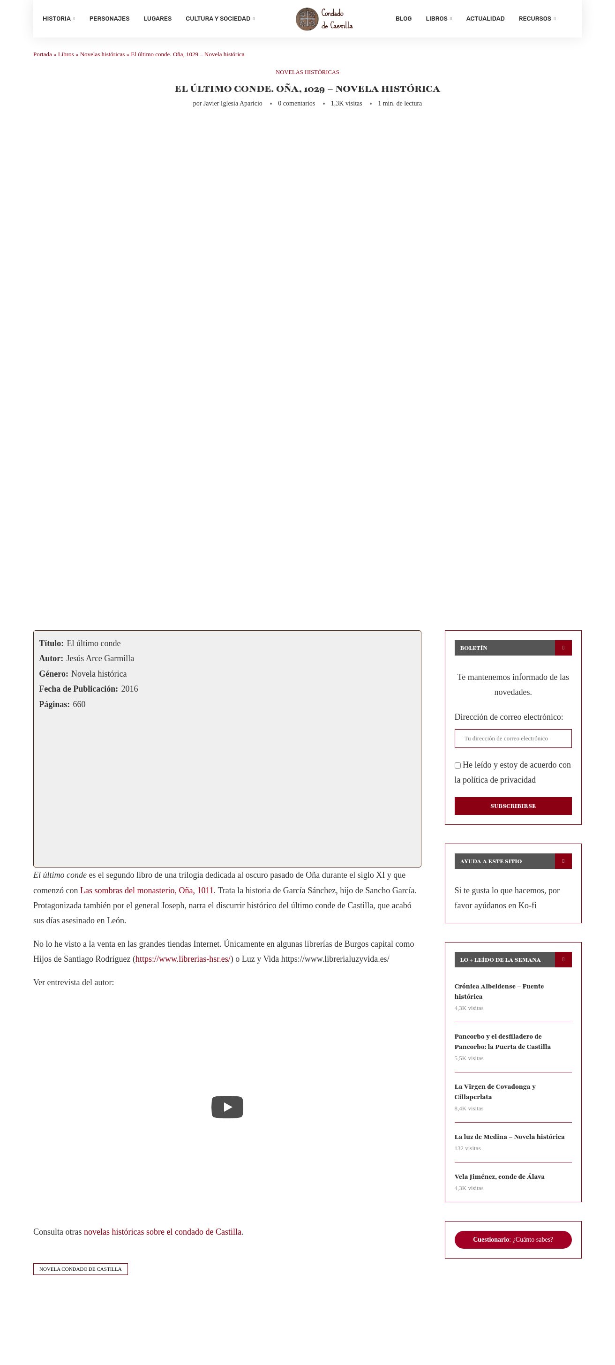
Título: (51, 645)
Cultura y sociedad (218, 18)
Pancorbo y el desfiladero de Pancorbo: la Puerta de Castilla (504, 1044)
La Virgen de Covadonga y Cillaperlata (496, 1094)
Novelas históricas (102, 56)
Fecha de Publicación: (78, 691)
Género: (53, 676)
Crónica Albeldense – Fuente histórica (500, 993)
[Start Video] (227, 1109)
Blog (404, 18)
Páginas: (54, 706)
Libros (436, 18)
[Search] (567, 19)
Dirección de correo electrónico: (509, 719)
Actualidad (485, 18)
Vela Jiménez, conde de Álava (501, 1180)
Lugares (158, 18)
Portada (42, 56)
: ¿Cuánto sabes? (513, 1242)
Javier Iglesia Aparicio (232, 105)
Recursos (535, 18)
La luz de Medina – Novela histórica (511, 1140)
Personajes (110, 18)
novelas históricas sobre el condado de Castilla (162, 1234)
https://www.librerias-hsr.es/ (183, 961)
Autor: (51, 660)
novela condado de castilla (80, 1271)
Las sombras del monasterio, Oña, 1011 (147, 892)
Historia (57, 18)
